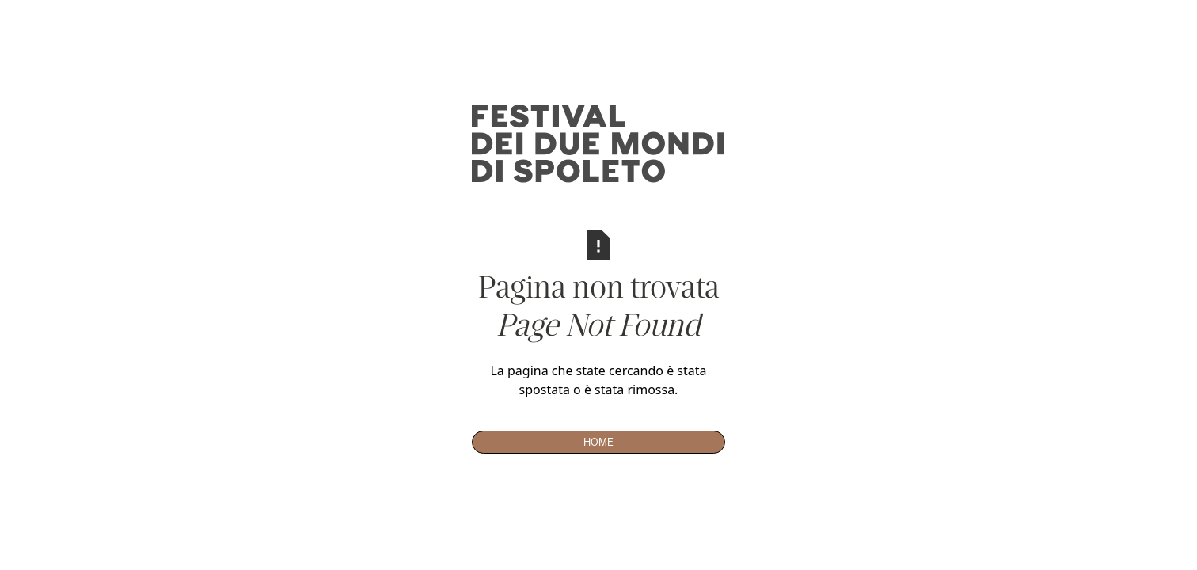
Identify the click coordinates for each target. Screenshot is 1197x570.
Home (598, 441)
